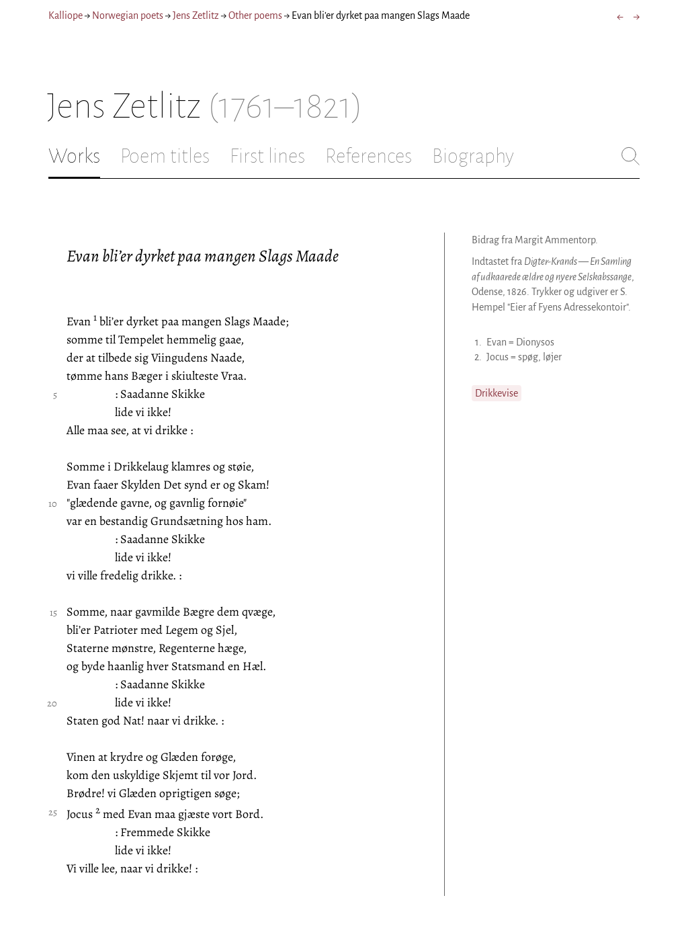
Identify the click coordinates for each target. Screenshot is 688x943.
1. (478, 342)
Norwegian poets (127, 15)
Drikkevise (496, 393)
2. (478, 357)
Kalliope (65, 15)
